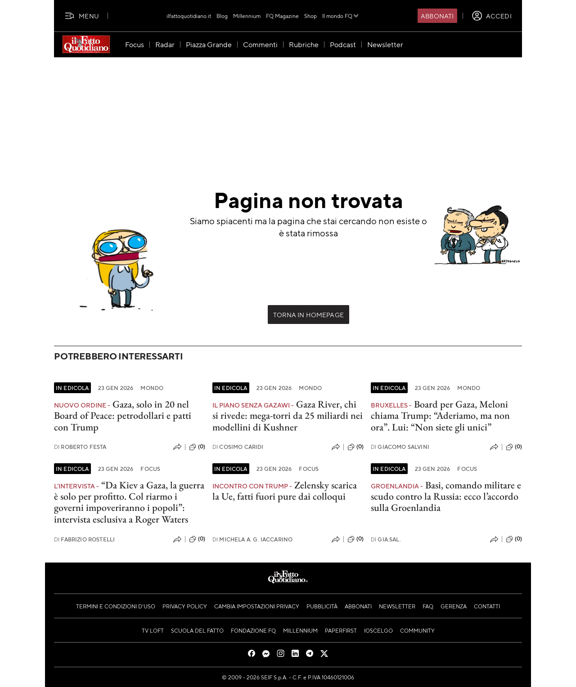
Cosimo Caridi (238, 446)
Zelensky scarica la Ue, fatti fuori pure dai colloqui (284, 491)
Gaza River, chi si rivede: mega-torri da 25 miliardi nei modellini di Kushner (287, 416)
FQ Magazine (282, 15)
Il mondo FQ (341, 15)
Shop (310, 15)
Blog (222, 15)
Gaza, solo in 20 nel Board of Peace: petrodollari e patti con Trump (122, 416)
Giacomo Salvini (400, 446)
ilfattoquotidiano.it (188, 15)
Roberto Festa (80, 446)
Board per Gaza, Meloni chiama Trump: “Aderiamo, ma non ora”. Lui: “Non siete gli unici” (440, 416)
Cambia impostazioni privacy (256, 606)
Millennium (247, 15)
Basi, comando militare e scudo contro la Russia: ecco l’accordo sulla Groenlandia (446, 496)
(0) (197, 447)
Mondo (151, 387)
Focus (150, 468)
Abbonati (437, 16)
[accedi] (491, 15)
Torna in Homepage (308, 314)
